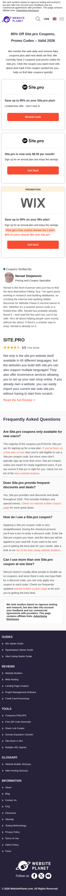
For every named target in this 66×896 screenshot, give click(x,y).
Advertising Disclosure (27, 10)
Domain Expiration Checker (19, 734)
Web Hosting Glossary (16, 770)
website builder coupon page (30, 588)
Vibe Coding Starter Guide (18, 656)
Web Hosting (11, 679)
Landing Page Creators (17, 686)
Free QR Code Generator (18, 721)
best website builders (27, 473)
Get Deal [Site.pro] (33, 170)
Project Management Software (20, 692)
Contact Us (11, 800)
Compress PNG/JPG (15, 715)
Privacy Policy (12, 832)
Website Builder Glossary (18, 764)
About (8, 787)
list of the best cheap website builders (38, 550)
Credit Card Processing (17, 698)
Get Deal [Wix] (33, 244)
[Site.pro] (33, 104)
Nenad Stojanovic (28, 276)
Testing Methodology (15, 825)
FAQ (7, 806)
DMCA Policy (12, 845)
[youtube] (48, 876)
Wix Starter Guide (14, 643)
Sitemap (9, 819)
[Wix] (33, 222)
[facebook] (34, 876)
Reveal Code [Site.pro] (33, 116)
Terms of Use (12, 838)
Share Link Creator (14, 728)
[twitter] (41, 876)
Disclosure (10, 813)
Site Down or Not (14, 741)
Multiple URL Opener (16, 747)
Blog (7, 793)
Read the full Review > (19, 400)
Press (8, 851)
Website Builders (13, 673)
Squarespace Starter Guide (19, 650)
